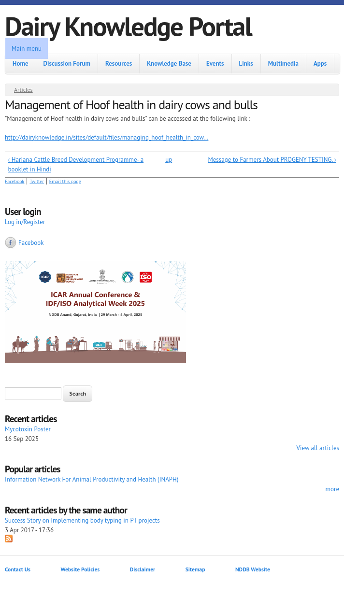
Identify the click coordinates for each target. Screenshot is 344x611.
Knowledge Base (169, 63)
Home (21, 63)
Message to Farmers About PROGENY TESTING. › (272, 160)
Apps (320, 63)
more (332, 489)
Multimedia (283, 63)
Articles (23, 89)
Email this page (65, 181)
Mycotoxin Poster (28, 429)
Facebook (14, 181)
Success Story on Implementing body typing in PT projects (82, 520)
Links (246, 63)
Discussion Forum (66, 63)
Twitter (36, 181)
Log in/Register (25, 222)
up (168, 160)
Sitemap (195, 569)
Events (215, 63)
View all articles (318, 448)
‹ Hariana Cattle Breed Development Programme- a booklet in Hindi (76, 164)
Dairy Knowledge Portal (128, 26)
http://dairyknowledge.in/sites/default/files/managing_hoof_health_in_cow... (106, 137)
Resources (118, 63)
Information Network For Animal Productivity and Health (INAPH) (91, 479)
